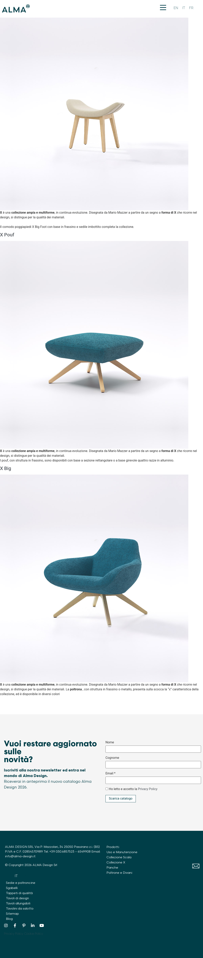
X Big (5, 468)
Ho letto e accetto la (133, 789)
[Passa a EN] (176, 8)
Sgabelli (12, 888)
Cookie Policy (33, 934)
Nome (109, 742)
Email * (110, 773)
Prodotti (112, 847)
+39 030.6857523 (61, 852)
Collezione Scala (118, 857)
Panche (112, 868)
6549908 (84, 852)
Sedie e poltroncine (20, 883)
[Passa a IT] (183, 8)
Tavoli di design (17, 898)
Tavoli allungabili (18, 903)
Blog (9, 919)
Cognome (112, 757)
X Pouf (7, 235)
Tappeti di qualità (19, 893)
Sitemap (12, 914)
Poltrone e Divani (119, 873)
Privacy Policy (148, 789)
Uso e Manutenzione (121, 852)
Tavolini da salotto (20, 909)
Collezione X (115, 862)
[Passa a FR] (191, 8)
